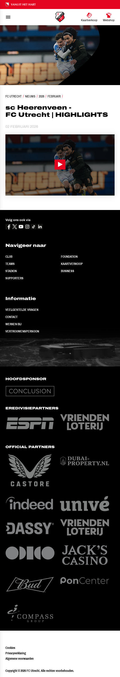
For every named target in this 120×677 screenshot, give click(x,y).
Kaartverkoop (72, 264)
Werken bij (13, 324)
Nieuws (30, 96)
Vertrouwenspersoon (22, 331)
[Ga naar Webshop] (109, 17)
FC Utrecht (13, 96)
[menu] (8, 17)
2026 (41, 96)
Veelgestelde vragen (21, 310)
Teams (10, 264)
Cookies (10, 648)
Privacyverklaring (15, 653)
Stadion (11, 271)
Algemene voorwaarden (19, 659)
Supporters (14, 278)
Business (67, 271)
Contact (11, 317)
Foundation (69, 257)
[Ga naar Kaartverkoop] (89, 17)
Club (8, 257)
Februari (54, 96)
